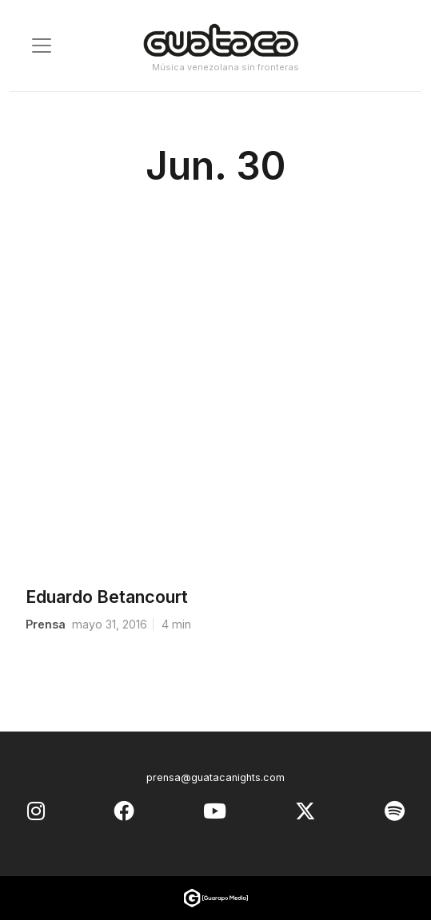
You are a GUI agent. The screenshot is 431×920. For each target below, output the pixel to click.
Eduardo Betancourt (107, 596)
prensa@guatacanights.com (215, 777)
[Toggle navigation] (41, 45)
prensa (46, 624)
